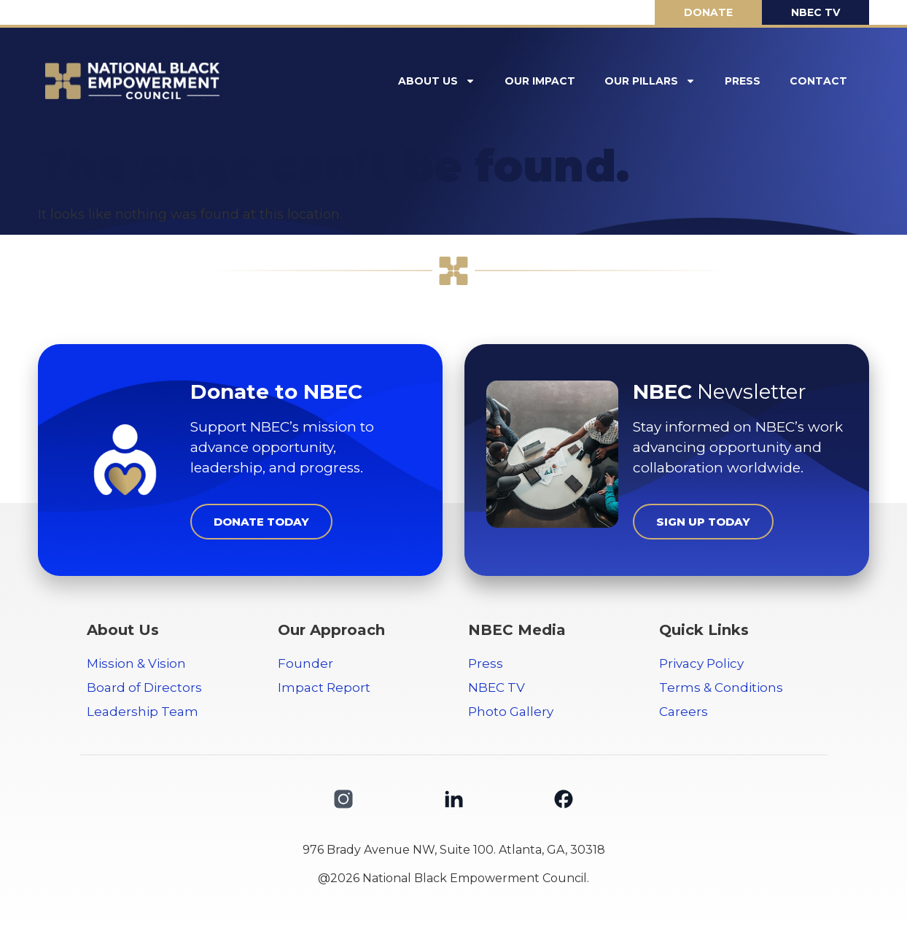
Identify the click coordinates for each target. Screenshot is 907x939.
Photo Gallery (510, 711)
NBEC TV (496, 687)
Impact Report (324, 687)
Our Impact (540, 80)
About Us (436, 81)
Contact (818, 80)
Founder (305, 663)
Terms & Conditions (721, 687)
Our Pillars (650, 81)
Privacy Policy (701, 663)
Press (742, 80)
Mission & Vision (136, 663)
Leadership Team (142, 711)
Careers (683, 711)
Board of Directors (144, 687)
